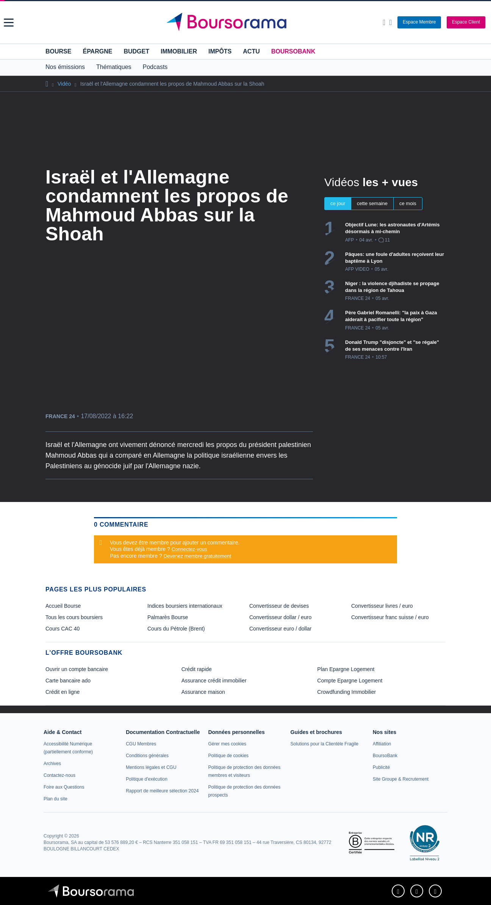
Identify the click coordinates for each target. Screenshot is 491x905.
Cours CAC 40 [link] (62, 629)
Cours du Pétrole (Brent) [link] (176, 629)
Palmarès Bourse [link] (167, 617)
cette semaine (372, 203)
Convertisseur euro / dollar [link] (280, 629)
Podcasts (155, 67)
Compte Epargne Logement (349, 681)
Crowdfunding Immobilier (346, 692)
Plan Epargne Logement (345, 669)
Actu (251, 51)
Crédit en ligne (62, 692)
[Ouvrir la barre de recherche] (384, 22)
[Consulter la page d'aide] (390, 22)
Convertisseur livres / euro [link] (382, 606)
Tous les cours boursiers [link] (74, 617)
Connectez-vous (189, 549)
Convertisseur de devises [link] (279, 606)
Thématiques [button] (113, 67)
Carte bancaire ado (68, 681)
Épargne (97, 51)
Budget (136, 51)
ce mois (407, 203)
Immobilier (179, 51)
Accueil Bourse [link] (63, 606)
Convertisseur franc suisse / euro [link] (390, 617)
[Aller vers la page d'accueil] (246, 22)
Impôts (219, 51)
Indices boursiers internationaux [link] (184, 606)
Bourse (58, 51)
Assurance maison (203, 692)
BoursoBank (293, 51)
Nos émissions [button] (65, 67)
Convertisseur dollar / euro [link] (280, 617)
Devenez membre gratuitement (197, 556)
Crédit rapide (196, 669)
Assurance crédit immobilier (214, 681)
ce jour (337, 203)
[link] (52, 763)
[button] (8, 22)
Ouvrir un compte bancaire (76, 669)
